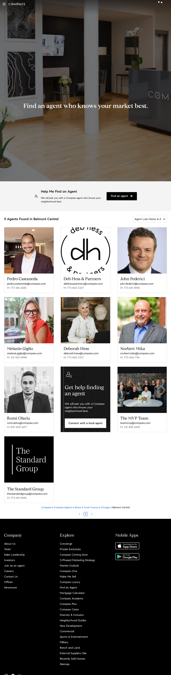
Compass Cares (69, 609)
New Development (71, 625)
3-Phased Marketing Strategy (77, 560)
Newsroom (10, 587)
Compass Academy (71, 598)
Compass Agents (63, 507)
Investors (9, 560)
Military (64, 642)
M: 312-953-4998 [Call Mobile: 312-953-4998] (17, 357)
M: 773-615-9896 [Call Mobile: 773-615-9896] (130, 287)
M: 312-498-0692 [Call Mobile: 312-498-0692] (130, 427)
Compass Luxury (70, 582)
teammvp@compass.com (135, 423)
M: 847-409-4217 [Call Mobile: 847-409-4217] (17, 427)
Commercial (67, 631)
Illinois (78, 507)
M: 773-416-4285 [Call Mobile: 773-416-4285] (17, 287)
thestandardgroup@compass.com (27, 493)
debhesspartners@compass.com (83, 283)
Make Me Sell (68, 576)
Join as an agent (14, 565)
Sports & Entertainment (74, 636)
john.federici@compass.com (137, 283)
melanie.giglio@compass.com (24, 353)
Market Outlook (69, 565)
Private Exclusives (70, 549)
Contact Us (11, 576)
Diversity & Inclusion (72, 614)
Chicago (105, 507)
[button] (4, 4)
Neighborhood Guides (73, 620)
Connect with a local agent (85, 423)
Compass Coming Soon (74, 554)
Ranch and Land (70, 647)
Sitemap (64, 664)
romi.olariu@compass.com (22, 423)
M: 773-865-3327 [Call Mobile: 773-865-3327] (74, 287)
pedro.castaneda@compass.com (26, 283)
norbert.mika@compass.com (137, 353)
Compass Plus (68, 604)
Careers (9, 571)
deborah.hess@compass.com (81, 353)
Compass (46, 507)
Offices (8, 582)
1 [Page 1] (85, 513)
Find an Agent (68, 587)
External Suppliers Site (73, 653)
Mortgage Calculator (72, 593)
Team (7, 549)
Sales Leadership (14, 554)
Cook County (91, 507)
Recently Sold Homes (72, 658)
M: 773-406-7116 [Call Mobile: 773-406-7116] (129, 357)
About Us (9, 543)
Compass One (68, 571)
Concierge (66, 543)
